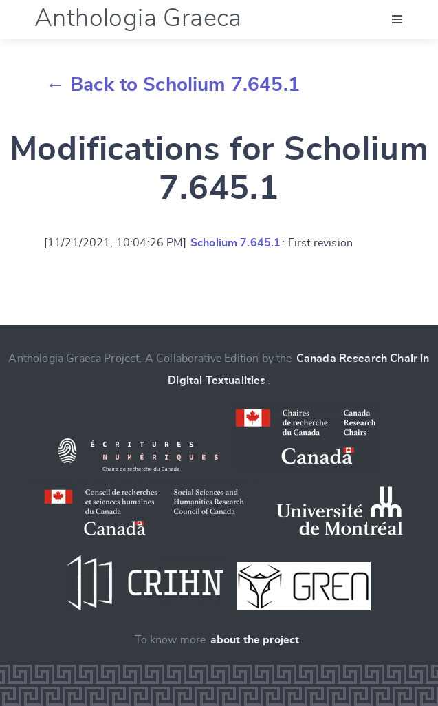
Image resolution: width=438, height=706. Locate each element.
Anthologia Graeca (138, 18)
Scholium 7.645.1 (235, 242)
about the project (255, 639)
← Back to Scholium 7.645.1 (172, 85)
